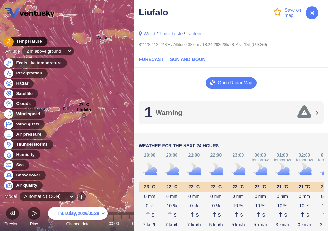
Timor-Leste (171, 33)
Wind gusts (24, 124)
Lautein (193, 33)
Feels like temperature (35, 63)
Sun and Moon (188, 59)
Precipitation (25, 73)
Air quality (23, 185)
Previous (12, 217)
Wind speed (24, 114)
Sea (16, 165)
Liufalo (84, 111)
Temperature (25, 41)
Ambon (104, 38)
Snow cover (24, 175)
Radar (19, 83)
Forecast (151, 59)
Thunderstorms (28, 144)
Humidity (22, 154)
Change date (78, 217)
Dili (66, 110)
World (149, 33)
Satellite (21, 93)
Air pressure (25, 134)
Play (34, 217)
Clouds (20, 103)
